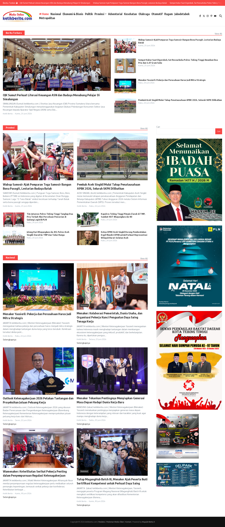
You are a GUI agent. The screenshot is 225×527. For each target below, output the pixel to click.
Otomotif (157, 14)
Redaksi (101, 522)
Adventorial (115, 14)
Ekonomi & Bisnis (73, 14)
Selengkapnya (9, 339)
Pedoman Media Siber (115, 522)
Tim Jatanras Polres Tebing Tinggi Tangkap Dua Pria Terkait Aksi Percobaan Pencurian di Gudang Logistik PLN (50, 217)
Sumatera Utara (13, 176)
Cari (158, 127)
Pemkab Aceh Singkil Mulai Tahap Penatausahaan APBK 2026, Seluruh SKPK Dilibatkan (180, 100)
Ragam (168, 14)
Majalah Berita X (148, 522)
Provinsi (100, 14)
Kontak (128, 522)
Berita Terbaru (14, 32)
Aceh (83, 176)
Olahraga (144, 14)
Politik (89, 14)
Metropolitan (47, 18)
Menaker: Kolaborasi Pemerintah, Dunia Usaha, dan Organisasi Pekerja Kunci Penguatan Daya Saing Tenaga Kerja (109, 317)
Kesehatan (130, 14)
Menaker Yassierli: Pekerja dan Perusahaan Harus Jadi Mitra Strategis (172, 80)
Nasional (56, 14)
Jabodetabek (182, 14)
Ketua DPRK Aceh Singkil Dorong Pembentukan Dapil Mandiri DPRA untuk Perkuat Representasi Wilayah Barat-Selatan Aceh (124, 235)
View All (218, 33)
